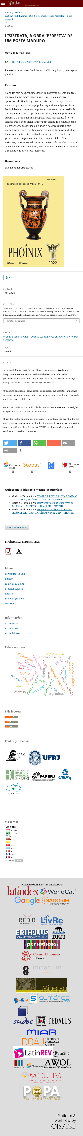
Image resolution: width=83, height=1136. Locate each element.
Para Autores (11, 628)
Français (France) (15, 598)
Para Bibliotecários (14, 633)
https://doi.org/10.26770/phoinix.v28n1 (32, 62)
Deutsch (9, 603)
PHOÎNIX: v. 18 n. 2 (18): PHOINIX (44, 506)
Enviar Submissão (17, 527)
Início (8, 12)
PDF (10, 277)
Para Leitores (12, 623)
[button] (10, 443)
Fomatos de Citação (15, 320)
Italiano (9, 593)
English (9, 578)
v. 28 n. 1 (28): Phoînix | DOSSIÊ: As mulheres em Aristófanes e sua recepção (38, 17)
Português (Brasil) (15, 573)
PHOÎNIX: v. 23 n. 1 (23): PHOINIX (46, 499)
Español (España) (14, 588)
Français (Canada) (15, 583)
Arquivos (19, 12)
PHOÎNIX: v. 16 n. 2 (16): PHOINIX (55, 512)
